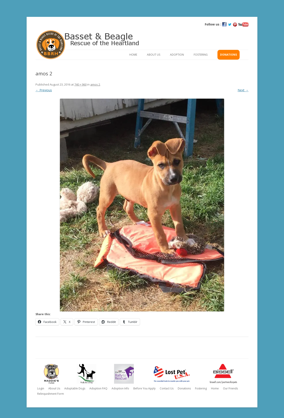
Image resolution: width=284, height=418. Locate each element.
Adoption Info (120, 388)
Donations (228, 55)
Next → (243, 90)
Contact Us (167, 388)
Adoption (177, 55)
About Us (153, 55)
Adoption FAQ (98, 388)
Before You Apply (144, 388)
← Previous (44, 90)
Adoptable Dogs (74, 388)
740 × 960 (80, 84)
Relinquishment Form (50, 394)
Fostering (201, 55)
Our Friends (230, 388)
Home (133, 55)
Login (40, 388)
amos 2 (95, 84)
